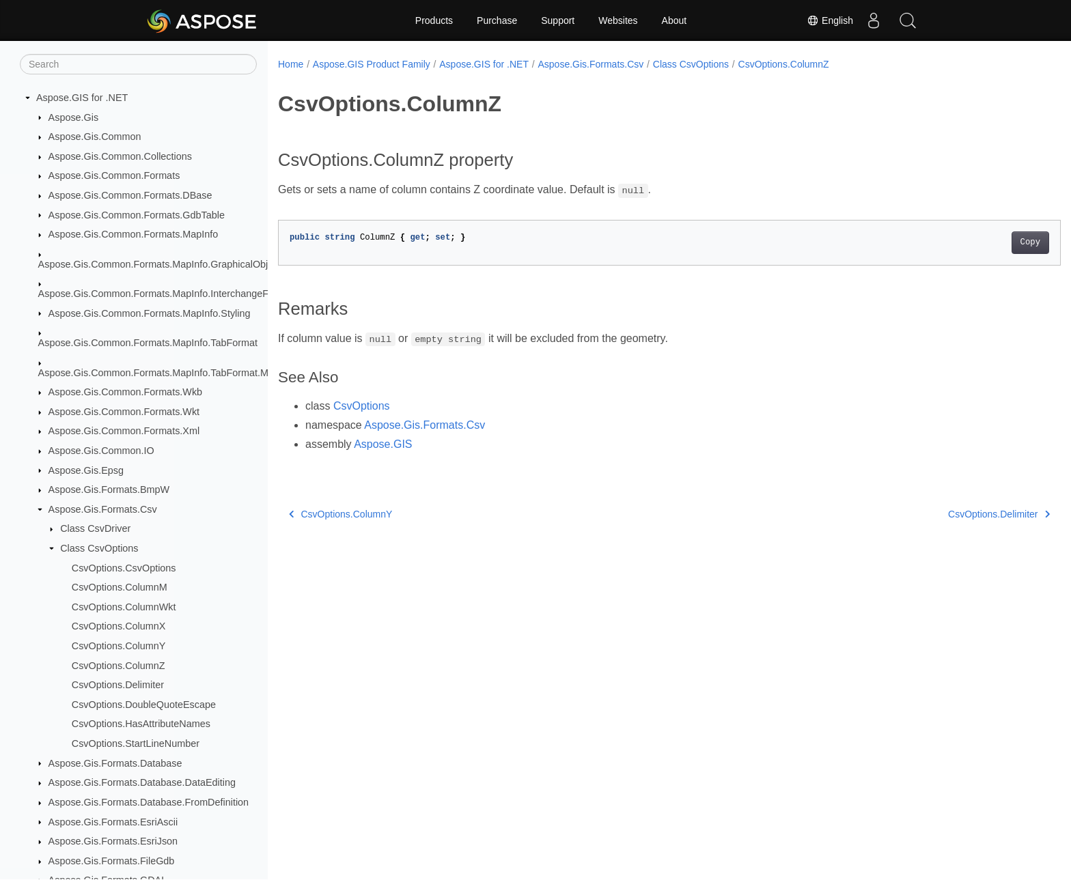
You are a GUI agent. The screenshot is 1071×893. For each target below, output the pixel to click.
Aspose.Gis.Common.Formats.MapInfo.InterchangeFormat (166, 293)
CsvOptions (361, 406)
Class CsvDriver (95, 528)
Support (557, 20)
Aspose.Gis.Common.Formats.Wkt (124, 411)
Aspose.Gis (73, 117)
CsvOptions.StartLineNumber (135, 743)
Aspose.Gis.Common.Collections (120, 156)
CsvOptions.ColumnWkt (124, 606)
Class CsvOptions (99, 548)
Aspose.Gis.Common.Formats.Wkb (125, 391)
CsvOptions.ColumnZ (118, 665)
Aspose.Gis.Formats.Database (115, 763)
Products (434, 20)
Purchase (497, 20)
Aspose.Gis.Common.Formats (114, 175)
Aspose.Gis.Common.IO (101, 450)
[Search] (138, 64)
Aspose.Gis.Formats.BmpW (109, 489)
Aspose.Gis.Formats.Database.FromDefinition (148, 802)
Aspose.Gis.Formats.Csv (102, 509)
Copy (976, 242)
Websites (617, 20)
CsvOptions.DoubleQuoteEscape (144, 704)
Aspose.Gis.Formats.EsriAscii (113, 822)
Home (290, 64)
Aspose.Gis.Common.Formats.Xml (124, 430)
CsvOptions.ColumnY (119, 645)
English (830, 20)
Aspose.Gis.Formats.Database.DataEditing (142, 782)
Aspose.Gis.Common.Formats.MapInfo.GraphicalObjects (162, 264)
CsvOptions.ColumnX (119, 626)
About (674, 20)
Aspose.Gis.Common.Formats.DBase (130, 195)
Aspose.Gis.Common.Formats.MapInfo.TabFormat (148, 342)
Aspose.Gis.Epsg (86, 470)
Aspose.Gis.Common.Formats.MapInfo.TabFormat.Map (159, 372)
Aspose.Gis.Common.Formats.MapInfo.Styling (149, 313)
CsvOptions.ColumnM (119, 587)
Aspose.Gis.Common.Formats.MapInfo (133, 234)
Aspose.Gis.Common (94, 136)
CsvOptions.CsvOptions (124, 568)
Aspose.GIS (383, 444)
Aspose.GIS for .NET (82, 97)
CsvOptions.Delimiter (118, 684)
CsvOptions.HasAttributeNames (141, 723)
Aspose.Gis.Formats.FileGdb (111, 860)
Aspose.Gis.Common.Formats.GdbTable (136, 215)
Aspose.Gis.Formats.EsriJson (113, 841)
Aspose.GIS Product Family (371, 64)
